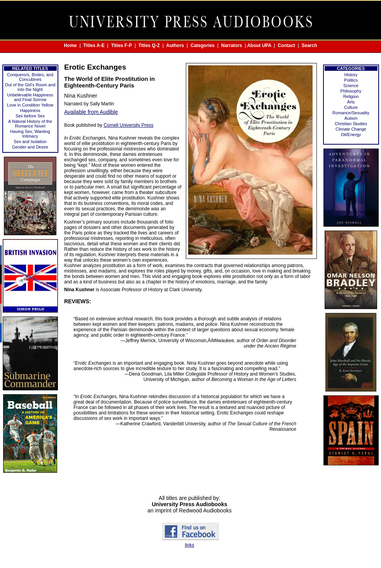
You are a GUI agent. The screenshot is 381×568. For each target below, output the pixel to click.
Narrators (231, 45)
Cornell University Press (128, 125)
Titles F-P (121, 45)
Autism (351, 118)
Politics (351, 80)
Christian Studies (351, 123)
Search (309, 45)
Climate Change (351, 129)
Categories (202, 45)
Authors (175, 45)
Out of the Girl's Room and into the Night (30, 87)
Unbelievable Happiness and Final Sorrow (30, 97)
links (189, 545)
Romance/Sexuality (350, 112)
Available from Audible (91, 112)
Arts (351, 102)
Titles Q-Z (149, 45)
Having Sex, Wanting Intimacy (30, 133)
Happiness (30, 110)
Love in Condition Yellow (30, 105)
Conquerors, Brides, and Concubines (30, 77)
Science (350, 85)
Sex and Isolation (30, 141)
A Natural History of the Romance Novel (30, 123)
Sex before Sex (30, 116)
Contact (286, 45)
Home (70, 45)
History (350, 74)
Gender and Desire (30, 147)
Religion (351, 96)
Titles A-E (94, 45)
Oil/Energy (351, 134)
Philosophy (351, 91)
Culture (351, 107)
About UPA (259, 45)
